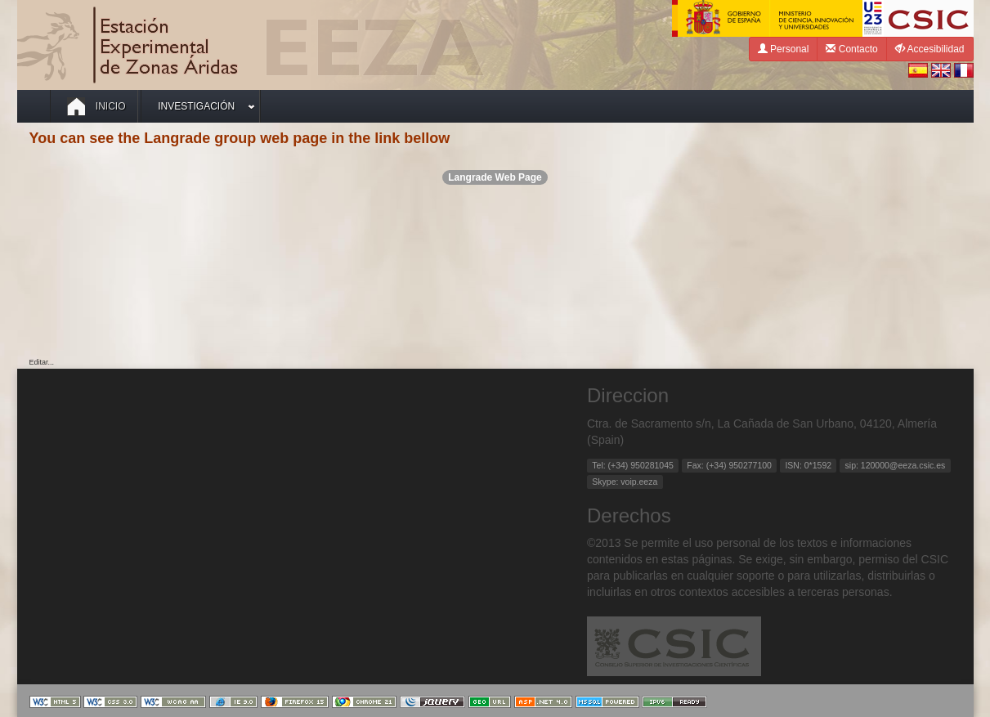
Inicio (96, 106)
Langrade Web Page (494, 177)
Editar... (42, 362)
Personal (783, 49)
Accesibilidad (930, 49)
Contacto (851, 49)
